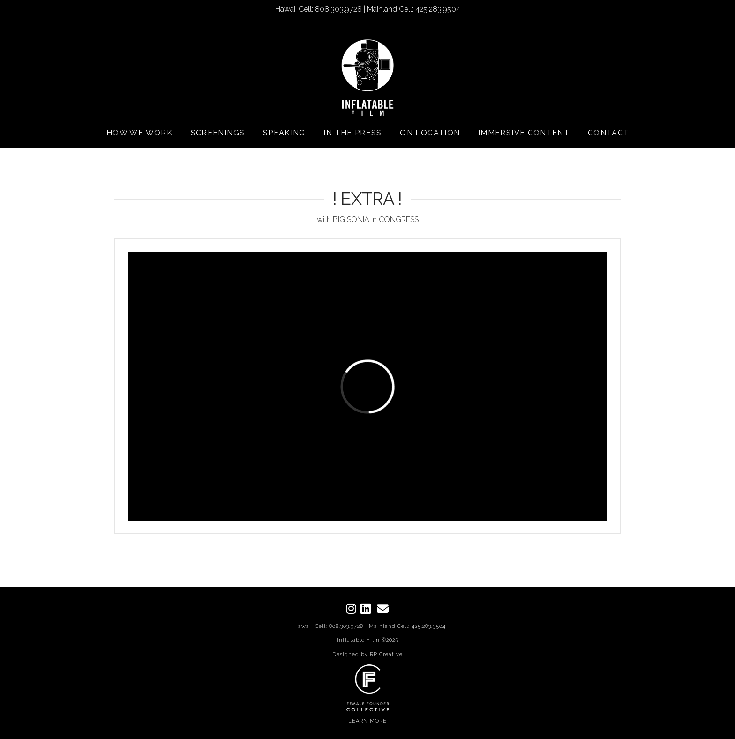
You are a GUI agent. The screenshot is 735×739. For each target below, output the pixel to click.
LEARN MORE (367, 721)
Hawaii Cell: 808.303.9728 (328, 626)
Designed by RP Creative (367, 654)
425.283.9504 (429, 626)
